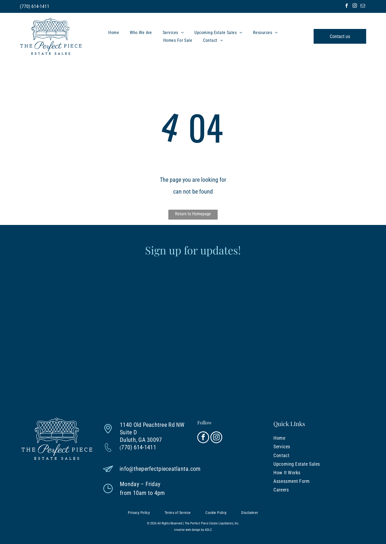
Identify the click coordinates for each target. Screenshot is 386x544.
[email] (362, 6)
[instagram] (354, 6)
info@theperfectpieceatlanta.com (160, 468)
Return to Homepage (193, 213)
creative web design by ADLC (193, 530)
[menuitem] (113, 32)
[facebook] (346, 6)
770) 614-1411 (35, 6)
